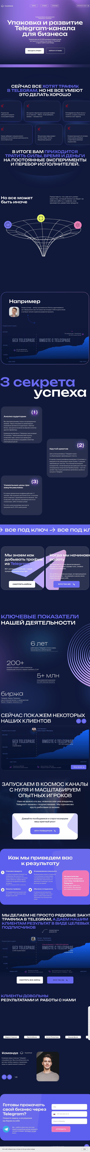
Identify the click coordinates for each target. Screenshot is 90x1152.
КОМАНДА (55, 5)
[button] (82, 5)
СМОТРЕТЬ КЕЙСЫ (22, 584)
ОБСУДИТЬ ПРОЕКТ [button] (34, 50)
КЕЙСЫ (34, 5)
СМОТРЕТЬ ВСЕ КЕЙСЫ (29, 980)
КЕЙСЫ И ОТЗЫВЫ (55, 50)
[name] (69, 1107)
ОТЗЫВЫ (44, 5)
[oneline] (69, 1121)
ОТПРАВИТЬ (61, 1129)
